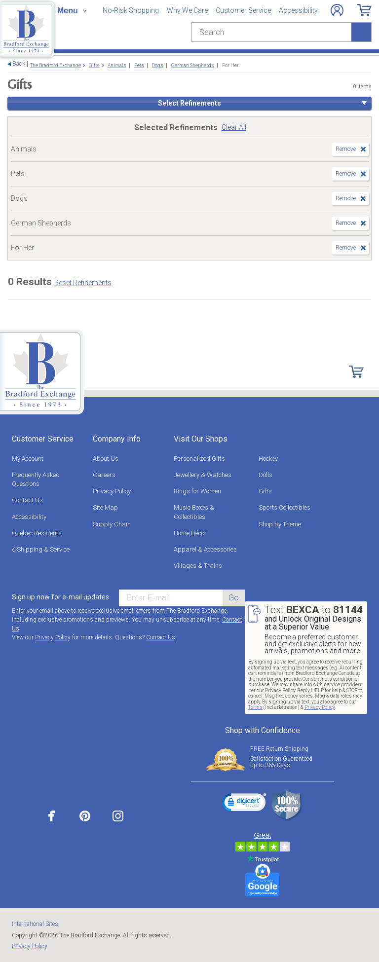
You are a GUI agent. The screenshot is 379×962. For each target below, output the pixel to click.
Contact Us (27, 500)
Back (18, 64)
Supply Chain (112, 524)
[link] (244, 803)
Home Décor (190, 533)
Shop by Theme (280, 524)
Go (233, 597)
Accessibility (298, 10)
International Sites (35, 924)
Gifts (265, 491)
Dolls (265, 475)
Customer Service (243, 10)
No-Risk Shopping (131, 10)
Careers (104, 475)
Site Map (105, 507)
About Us (105, 458)
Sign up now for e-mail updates (60, 596)
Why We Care (187, 10)
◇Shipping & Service (41, 549)
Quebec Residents (37, 533)
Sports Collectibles (284, 507)
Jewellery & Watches (202, 475)
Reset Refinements (83, 283)
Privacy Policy (112, 491)
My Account (27, 458)
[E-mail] (171, 598)
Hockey (268, 458)
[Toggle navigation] (71, 10)
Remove (346, 149)
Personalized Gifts (199, 458)
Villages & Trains (198, 565)
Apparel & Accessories (205, 549)
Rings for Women (197, 491)
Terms (255, 707)
